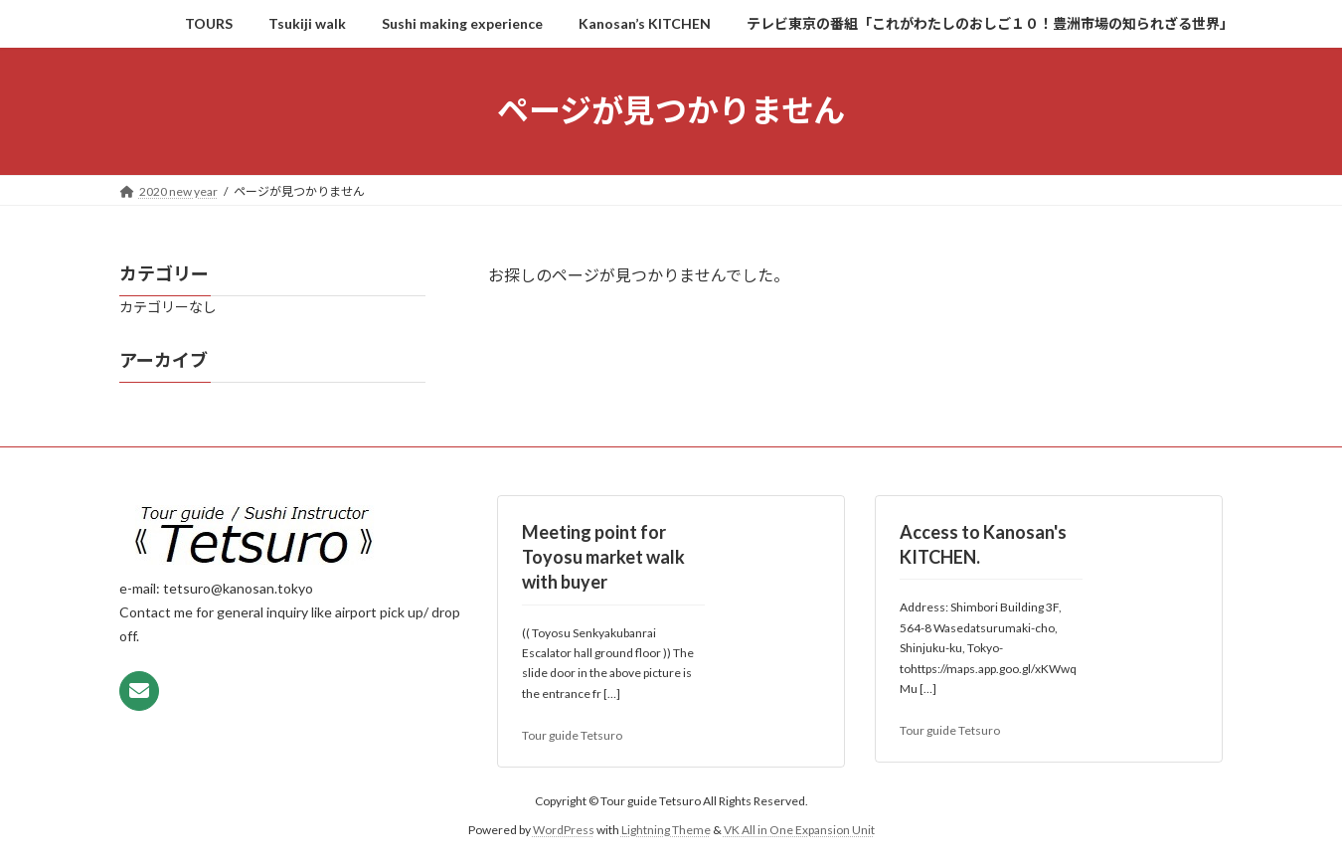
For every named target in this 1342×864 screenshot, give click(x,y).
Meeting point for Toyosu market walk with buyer (603, 557)
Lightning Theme (666, 828)
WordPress (563, 828)
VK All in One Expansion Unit (799, 828)
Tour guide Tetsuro (572, 735)
